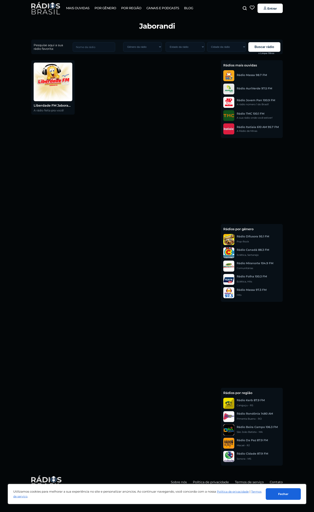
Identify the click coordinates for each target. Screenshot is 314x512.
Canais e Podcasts (162, 8)
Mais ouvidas (78, 8)
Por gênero (105, 8)
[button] (245, 8)
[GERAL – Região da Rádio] (185, 47)
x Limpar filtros (266, 53)
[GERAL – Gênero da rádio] (142, 47)
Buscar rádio (264, 47)
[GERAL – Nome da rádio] (94, 47)
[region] (157, 494)
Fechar (283, 494)
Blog (188, 8)
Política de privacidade (233, 491)
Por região (131, 8)
